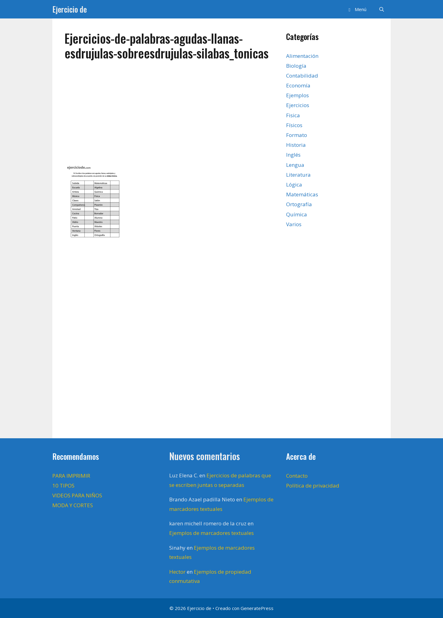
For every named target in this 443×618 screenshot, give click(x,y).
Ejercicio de (69, 9)
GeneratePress (257, 608)
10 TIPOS (63, 485)
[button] (356, 9)
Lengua (295, 164)
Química (296, 214)
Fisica (293, 115)
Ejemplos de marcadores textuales (211, 532)
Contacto (297, 475)
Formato (296, 134)
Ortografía (299, 204)
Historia (296, 144)
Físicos (294, 125)
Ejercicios (297, 105)
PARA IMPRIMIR (71, 475)
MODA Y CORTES (72, 505)
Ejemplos (297, 95)
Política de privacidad (312, 485)
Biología (296, 65)
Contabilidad (302, 75)
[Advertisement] (169, 114)
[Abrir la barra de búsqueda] (382, 9)
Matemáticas (302, 194)
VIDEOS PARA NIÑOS (77, 495)
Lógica (294, 184)
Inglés (293, 154)
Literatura (298, 174)
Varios (293, 224)
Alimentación (302, 55)
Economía (298, 85)
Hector (177, 571)
